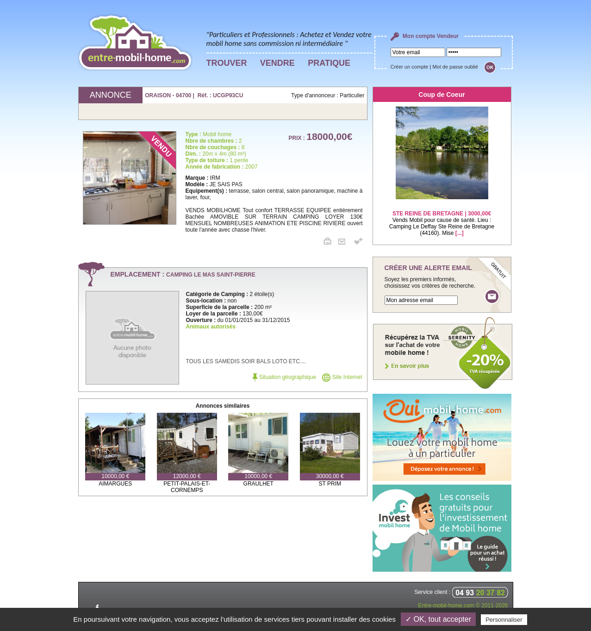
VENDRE (277, 63)
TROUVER (226, 63)
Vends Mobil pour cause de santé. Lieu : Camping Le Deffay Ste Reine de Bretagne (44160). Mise (441, 217)
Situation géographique (284, 377)
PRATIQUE (329, 63)
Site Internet (342, 377)
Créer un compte (410, 66)
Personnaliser (504, 619)
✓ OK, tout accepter (438, 619)
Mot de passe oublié (455, 66)
